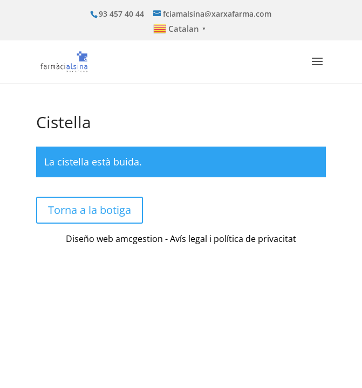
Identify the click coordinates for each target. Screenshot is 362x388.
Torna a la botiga (89, 210)
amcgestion (139, 239)
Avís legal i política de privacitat (233, 239)
